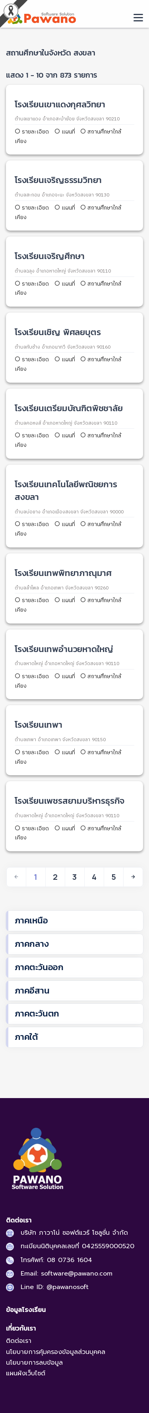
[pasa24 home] (41, 17)
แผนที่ (64, 131)
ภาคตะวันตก (37, 1013)
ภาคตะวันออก (39, 967)
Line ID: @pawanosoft (55, 1287)
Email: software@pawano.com (66, 1273)
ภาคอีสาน (32, 990)
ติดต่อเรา (18, 1341)
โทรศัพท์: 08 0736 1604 (56, 1260)
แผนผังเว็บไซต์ (25, 1373)
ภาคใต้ (26, 1036)
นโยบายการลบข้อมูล (34, 1362)
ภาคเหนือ (31, 920)
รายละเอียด (32, 131)
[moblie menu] (138, 17)
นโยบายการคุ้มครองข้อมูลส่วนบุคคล (55, 1352)
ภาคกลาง (32, 943)
